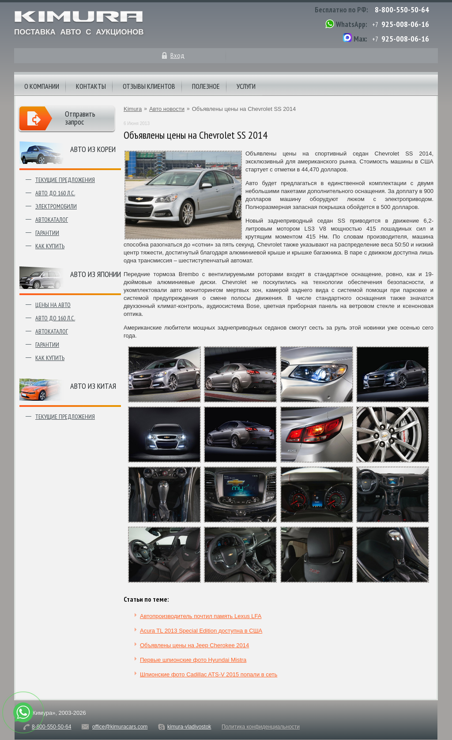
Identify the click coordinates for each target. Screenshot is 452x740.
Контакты (91, 86)
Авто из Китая (93, 386)
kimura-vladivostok (189, 727)
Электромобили (56, 206)
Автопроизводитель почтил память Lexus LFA (200, 616)
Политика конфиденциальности (261, 727)
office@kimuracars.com (119, 727)
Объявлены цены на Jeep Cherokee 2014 (194, 645)
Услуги (246, 86)
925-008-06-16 (405, 24)
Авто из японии (95, 274)
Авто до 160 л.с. (55, 193)
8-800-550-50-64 (402, 9)
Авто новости (167, 109)
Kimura (133, 109)
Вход (177, 55)
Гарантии (47, 233)
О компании (41, 86)
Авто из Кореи (93, 149)
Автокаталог (51, 220)
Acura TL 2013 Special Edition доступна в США (201, 630)
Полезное (206, 86)
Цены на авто (53, 305)
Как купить (49, 246)
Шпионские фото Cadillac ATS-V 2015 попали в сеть (208, 674)
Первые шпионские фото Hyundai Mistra (193, 660)
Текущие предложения (65, 180)
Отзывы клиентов (149, 86)
